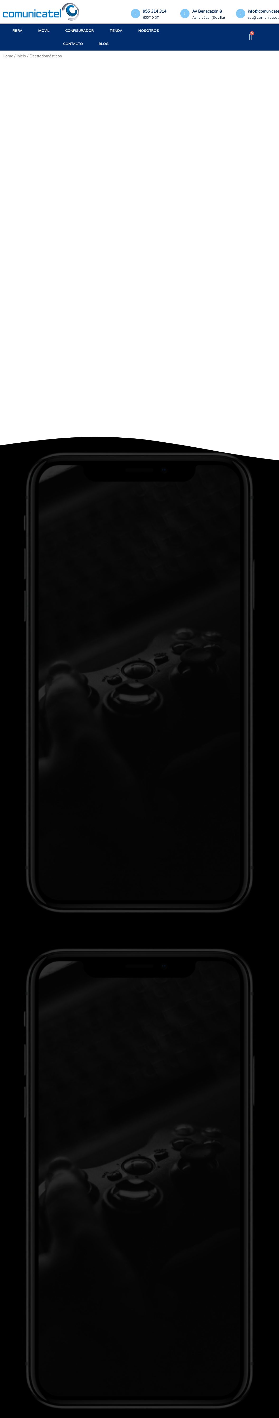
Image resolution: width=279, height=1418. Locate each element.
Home (8, 56)
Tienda (116, 31)
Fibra (17, 31)
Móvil (43, 31)
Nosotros (148, 31)
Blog (103, 44)
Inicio (21, 56)
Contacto (73, 44)
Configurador (79, 31)
